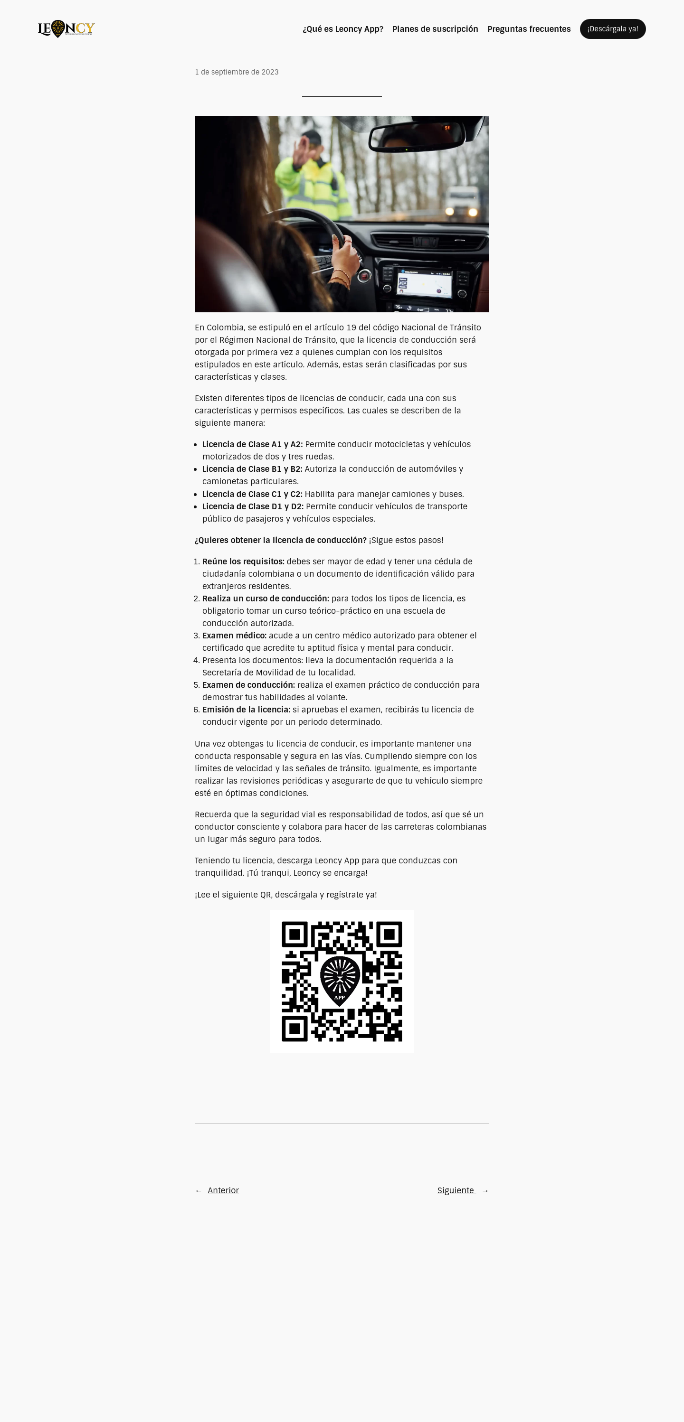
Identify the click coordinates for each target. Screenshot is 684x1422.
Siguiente (456, 1190)
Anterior (223, 1190)
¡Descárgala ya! (613, 29)
